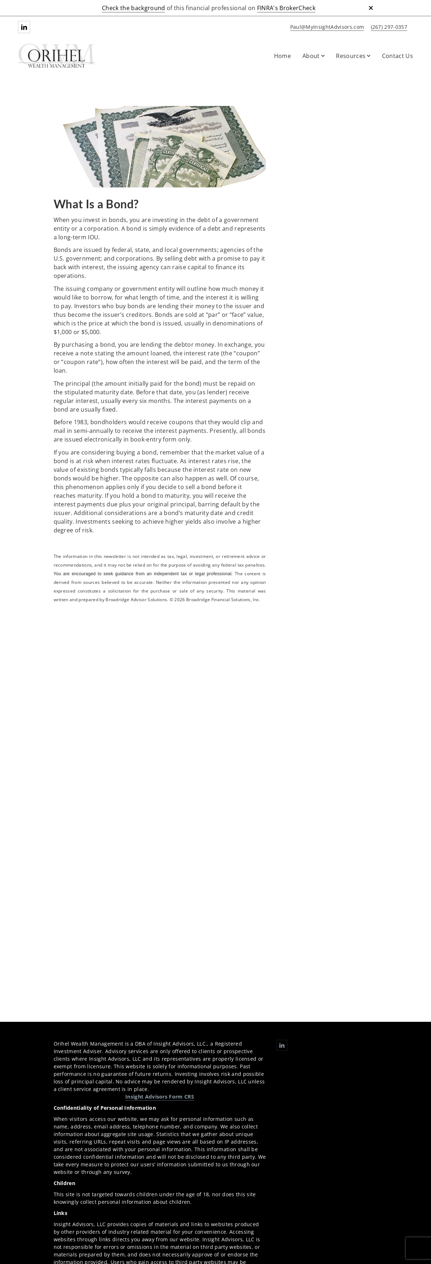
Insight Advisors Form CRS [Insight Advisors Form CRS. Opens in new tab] (159, 1096)
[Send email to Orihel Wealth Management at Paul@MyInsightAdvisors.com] (326, 27)
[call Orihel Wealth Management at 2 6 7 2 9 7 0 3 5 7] (387, 27)
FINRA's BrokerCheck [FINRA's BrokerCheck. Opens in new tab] (286, 8)
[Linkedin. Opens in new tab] (24, 27)
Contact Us (397, 56)
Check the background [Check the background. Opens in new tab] (133, 8)
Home (282, 56)
